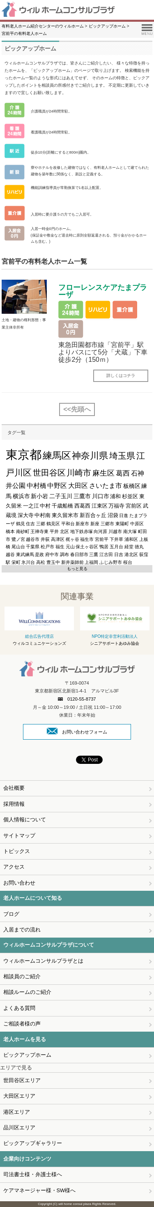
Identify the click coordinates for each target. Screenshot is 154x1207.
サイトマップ (19, 835)
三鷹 (93, 554)
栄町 (16, 562)
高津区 (57, 539)
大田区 (78, 485)
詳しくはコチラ (120, 375)
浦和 (115, 496)
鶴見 (20, 523)
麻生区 (103, 473)
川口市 (100, 496)
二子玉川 (60, 496)
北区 (64, 531)
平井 (54, 531)
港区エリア (16, 1112)
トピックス (16, 851)
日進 (123, 515)
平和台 (68, 523)
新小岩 (39, 496)
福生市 (87, 539)
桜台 (127, 562)
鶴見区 (53, 523)
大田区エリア (19, 1096)
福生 (59, 546)
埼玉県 (122, 456)
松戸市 (47, 546)
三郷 (40, 523)
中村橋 (36, 485)
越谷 (10, 554)
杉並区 (130, 496)
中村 (45, 506)
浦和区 (131, 539)
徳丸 (139, 546)
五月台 (116, 546)
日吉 (118, 554)
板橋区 (131, 486)
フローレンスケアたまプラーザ (102, 291)
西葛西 (82, 506)
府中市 (52, 554)
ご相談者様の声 (22, 1024)
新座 (94, 523)
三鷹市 (82, 496)
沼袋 (113, 515)
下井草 (116, 539)
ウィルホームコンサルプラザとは (43, 961)
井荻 (45, 539)
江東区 (100, 506)
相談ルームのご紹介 (27, 992)
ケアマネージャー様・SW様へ (39, 1190)
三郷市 (107, 523)
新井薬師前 (72, 562)
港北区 (131, 554)
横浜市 (21, 496)
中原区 (137, 523)
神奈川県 (90, 456)
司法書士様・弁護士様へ (32, 1174)
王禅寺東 (39, 531)
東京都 (23, 454)
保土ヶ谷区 (87, 546)
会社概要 (14, 788)
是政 (39, 554)
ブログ (11, 914)
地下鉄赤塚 (81, 531)
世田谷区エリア (22, 1080)
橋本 (10, 531)
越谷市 (32, 539)
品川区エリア (19, 1127)
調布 (64, 554)
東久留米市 (65, 515)
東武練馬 (25, 554)
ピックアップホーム (27, 1055)
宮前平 (101, 539)
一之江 (31, 506)
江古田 (106, 554)
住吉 (30, 523)
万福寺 (116, 506)
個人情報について (24, 819)
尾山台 (18, 546)
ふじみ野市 (110, 562)
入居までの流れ (22, 930)
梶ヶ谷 (72, 539)
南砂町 (23, 531)
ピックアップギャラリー (32, 1143)
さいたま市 (105, 485)
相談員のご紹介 (22, 976)
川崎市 (79, 472)
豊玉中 (53, 562)
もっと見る (77, 568)
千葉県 (32, 546)
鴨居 (103, 546)
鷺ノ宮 (18, 539)
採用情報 (14, 804)
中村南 (42, 515)
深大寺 (26, 515)
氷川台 (28, 562)
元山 (70, 546)
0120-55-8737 (77, 699)
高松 (40, 562)
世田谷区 (49, 472)
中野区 (57, 485)
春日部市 (79, 554)
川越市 (115, 531)
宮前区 (134, 506)
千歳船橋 (62, 506)
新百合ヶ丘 (93, 515)
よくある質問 (19, 1008)
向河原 (100, 531)
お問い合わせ (19, 883)
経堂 (128, 546)
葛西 (123, 473)
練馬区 (57, 456)
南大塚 (130, 531)
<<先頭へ (77, 409)
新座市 (82, 523)
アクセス (14, 867)
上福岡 (91, 562)
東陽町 (122, 523)
